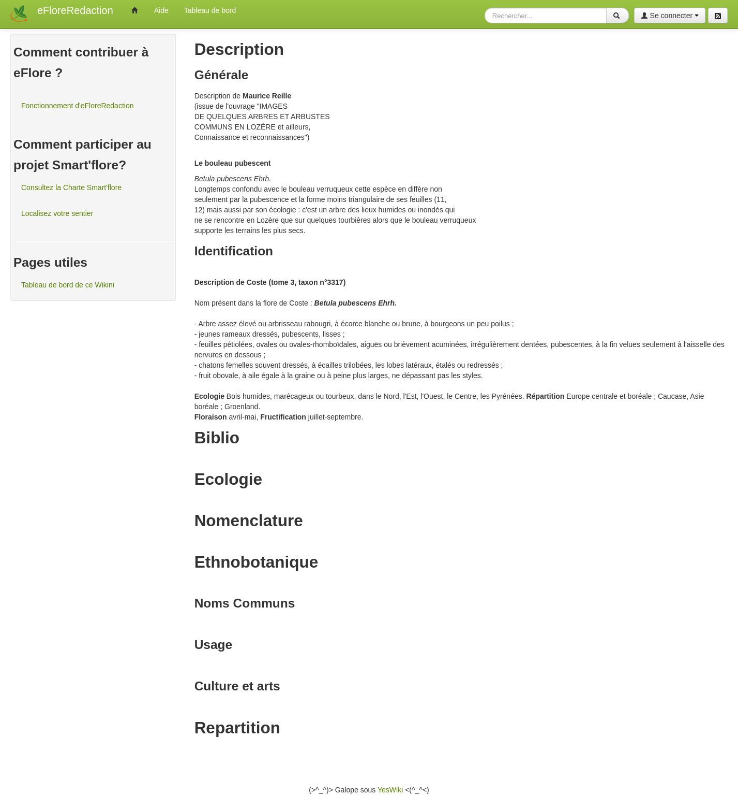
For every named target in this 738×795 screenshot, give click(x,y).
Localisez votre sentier (57, 213)
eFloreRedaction (75, 10)
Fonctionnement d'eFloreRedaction (77, 106)
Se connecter (670, 15)
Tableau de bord (210, 10)
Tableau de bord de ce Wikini (67, 285)
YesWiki (390, 790)
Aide (161, 10)
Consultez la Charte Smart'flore (71, 187)
